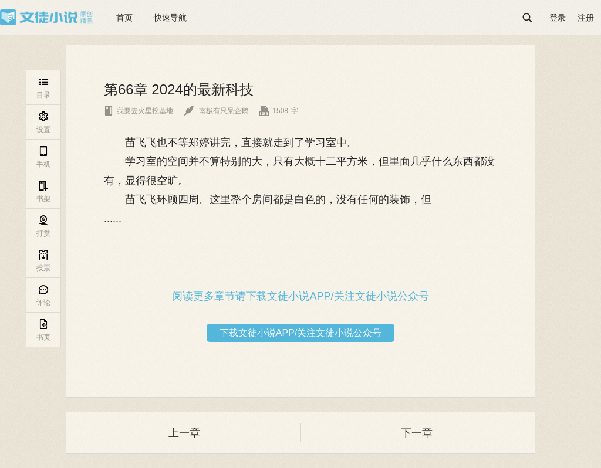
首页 (124, 17)
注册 (586, 17)
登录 (557, 17)
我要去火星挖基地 (138, 111)
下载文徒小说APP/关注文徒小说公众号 (300, 333)
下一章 (417, 433)
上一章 (184, 433)
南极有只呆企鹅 (216, 111)
